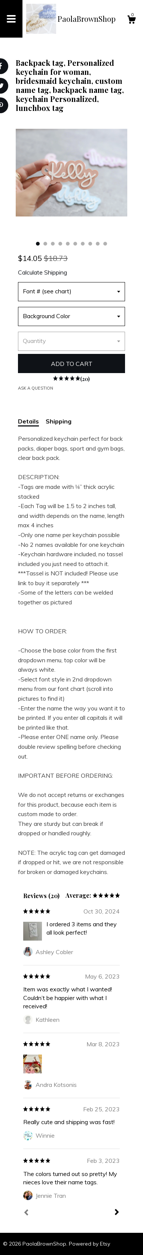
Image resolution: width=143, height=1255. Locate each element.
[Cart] (131, 20)
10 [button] (105, 244)
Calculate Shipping (42, 272)
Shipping (59, 421)
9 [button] (98, 244)
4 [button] (60, 244)
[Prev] (26, 1213)
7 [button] (83, 244)
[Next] (117, 1213)
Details (28, 421)
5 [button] (68, 244)
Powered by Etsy (89, 1243)
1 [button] (38, 244)
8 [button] (90, 244)
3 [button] (53, 244)
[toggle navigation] (11, 19)
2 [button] (45, 244)
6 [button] (75, 244)
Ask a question (35, 388)
